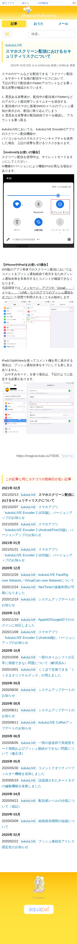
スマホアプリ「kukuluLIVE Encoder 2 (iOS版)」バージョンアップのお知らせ (37, 512)
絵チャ (25, 3)
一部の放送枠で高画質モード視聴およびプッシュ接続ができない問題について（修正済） (38, 748)
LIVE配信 (43, 3)
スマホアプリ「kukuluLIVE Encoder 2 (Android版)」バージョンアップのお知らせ (38, 637)
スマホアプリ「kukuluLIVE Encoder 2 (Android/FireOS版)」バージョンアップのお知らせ (37, 529)
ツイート (67, 456)
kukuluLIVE (14, 45)
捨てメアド (8, 3)
